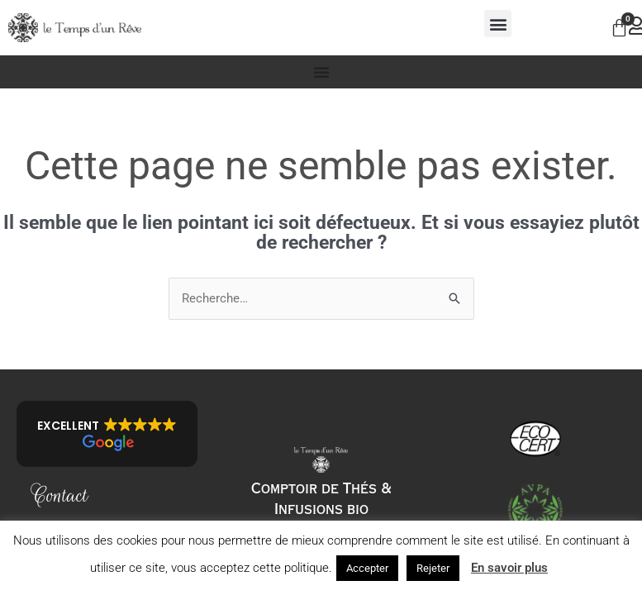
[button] (497, 23)
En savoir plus (509, 567)
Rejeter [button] (432, 568)
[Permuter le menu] (321, 72)
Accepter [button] (367, 568)
